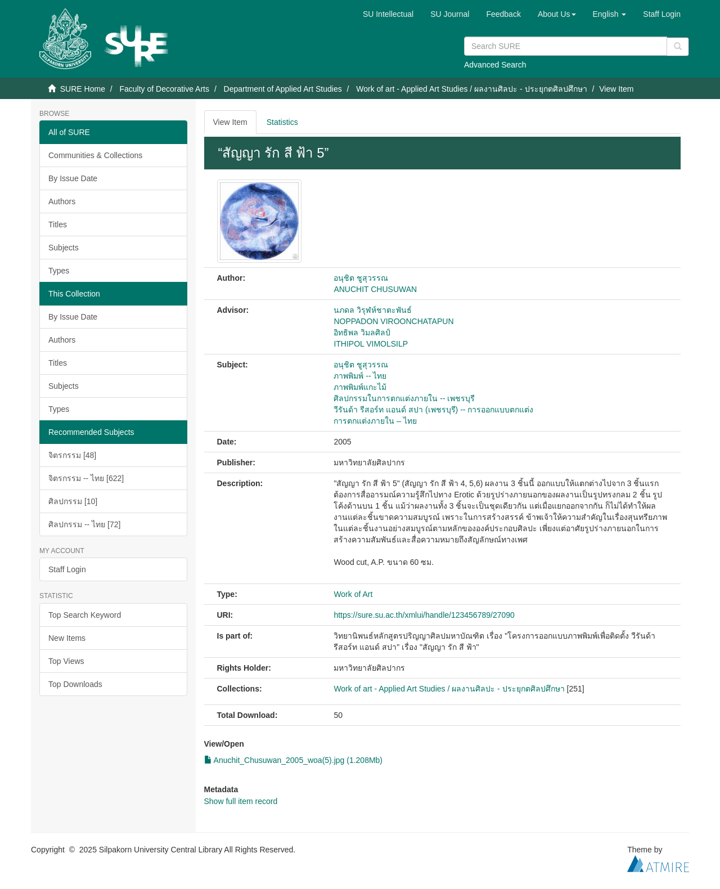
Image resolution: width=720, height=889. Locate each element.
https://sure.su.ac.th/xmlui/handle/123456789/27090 (424, 614)
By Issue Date (72, 178)
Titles (57, 224)
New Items (67, 638)
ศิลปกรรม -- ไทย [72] (84, 524)
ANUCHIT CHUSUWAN (375, 289)
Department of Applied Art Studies (283, 88)
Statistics (282, 122)
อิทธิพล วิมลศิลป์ (362, 332)
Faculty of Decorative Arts (164, 88)
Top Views (66, 661)
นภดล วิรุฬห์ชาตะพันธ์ (373, 310)
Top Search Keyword (84, 614)
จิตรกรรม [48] (72, 455)
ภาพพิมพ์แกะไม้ (360, 387)
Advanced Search (495, 64)
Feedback (503, 14)
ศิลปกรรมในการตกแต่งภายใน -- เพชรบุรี (404, 398)
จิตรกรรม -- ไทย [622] (86, 478)
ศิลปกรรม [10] (72, 501)
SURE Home (82, 88)
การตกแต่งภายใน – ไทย (375, 420)
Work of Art (353, 594)
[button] (556, 14)
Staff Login (67, 569)
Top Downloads (75, 684)
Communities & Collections (95, 155)
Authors (61, 201)
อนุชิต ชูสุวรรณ (361, 277)
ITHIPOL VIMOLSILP (371, 343)
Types (58, 270)
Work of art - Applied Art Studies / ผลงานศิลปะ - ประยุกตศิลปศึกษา (471, 88)
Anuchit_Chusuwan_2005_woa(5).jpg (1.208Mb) (293, 760)
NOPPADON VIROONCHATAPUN (393, 321)
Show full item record (241, 801)
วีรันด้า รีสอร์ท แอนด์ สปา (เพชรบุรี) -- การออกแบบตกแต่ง (433, 409)
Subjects (63, 247)
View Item (230, 122)
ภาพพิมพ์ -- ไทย (360, 375)
